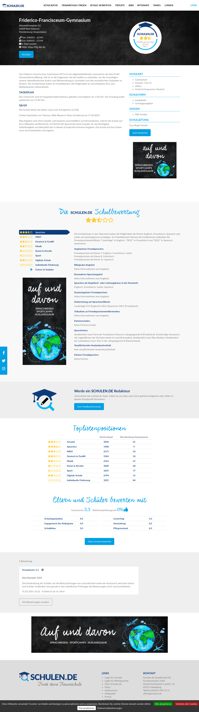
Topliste (120, 5)
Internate (143, 5)
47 (134, 461)
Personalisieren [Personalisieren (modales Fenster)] (86, 708)
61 (134, 441)
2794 (106, 475)
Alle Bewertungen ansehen (35, 602)
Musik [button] (31, 246)
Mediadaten (111, 699)
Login (193, 5)
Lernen (169, 5)
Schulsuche (51, 5)
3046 (106, 441)
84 (134, 480)
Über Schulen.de (113, 683)
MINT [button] (31, 236)
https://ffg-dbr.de (36, 47)
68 (134, 465)
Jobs (131, 5)
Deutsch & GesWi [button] (37, 241)
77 (134, 470)
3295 (106, 470)
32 (134, 456)
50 (134, 451)
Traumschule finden (74, 5)
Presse (108, 696)
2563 (106, 461)
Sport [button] (30, 255)
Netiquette (110, 693)
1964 (106, 456)
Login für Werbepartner (117, 680)
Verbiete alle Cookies (186, 703)
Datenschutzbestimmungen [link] (109, 708)
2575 (106, 451)
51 (134, 475)
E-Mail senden (29, 43)
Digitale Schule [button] (35, 260)
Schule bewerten (100, 5)
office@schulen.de (152, 693)
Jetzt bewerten (140, 132)
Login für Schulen (113, 677)
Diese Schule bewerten (99, 541)
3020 (106, 465)
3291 (106, 480)
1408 (106, 446)
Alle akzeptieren (163, 703)
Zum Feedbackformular (89, 406)
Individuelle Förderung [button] (39, 264)
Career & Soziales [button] (37, 269)
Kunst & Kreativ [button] (36, 250)
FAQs (107, 687)
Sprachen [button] (32, 232)
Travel (157, 5)
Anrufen (26, 54)
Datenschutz (111, 690)
